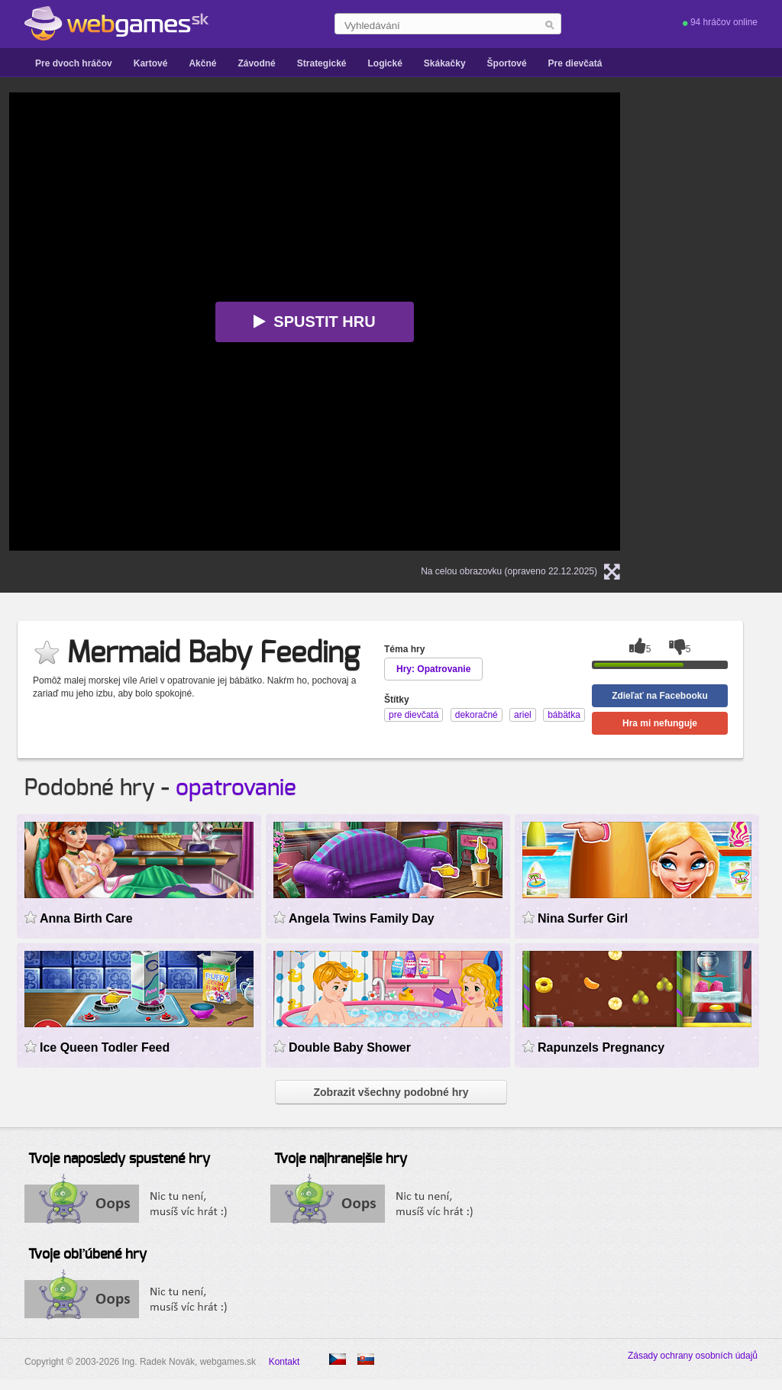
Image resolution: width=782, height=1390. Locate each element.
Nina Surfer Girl (583, 918)
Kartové (151, 63)
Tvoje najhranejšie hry (340, 1159)
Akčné (202, 63)
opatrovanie (236, 788)
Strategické (322, 63)
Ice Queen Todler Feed (105, 1047)
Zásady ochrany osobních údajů (693, 1355)
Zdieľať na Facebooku (660, 695)
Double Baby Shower (350, 1047)
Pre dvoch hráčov (73, 63)
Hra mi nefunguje (659, 723)
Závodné (256, 63)
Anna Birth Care (86, 918)
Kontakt (284, 1361)
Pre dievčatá (575, 63)
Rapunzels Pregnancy (601, 1047)
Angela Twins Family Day (362, 918)
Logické (384, 63)
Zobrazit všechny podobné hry (390, 1092)
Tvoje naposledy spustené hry (119, 1159)
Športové (507, 63)
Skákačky (445, 63)
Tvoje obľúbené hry (87, 1255)
